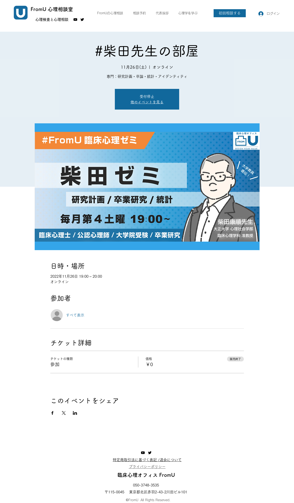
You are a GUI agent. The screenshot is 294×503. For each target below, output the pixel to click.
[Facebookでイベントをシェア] (52, 413)
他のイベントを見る (147, 102)
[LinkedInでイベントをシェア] (75, 413)
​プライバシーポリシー (147, 467)
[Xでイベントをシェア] (64, 413)
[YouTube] (75, 19)
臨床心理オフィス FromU (146, 475)
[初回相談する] (230, 13)
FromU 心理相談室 (52, 9)
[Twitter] (82, 19)
